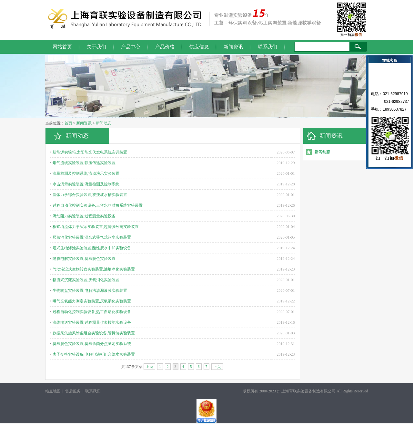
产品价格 (165, 46)
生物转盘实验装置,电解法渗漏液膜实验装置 (90, 290)
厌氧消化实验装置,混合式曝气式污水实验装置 (92, 237)
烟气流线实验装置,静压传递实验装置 (84, 163)
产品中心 (130, 46)
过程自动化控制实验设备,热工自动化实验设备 (92, 312)
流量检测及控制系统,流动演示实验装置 (86, 173)
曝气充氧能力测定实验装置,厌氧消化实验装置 (92, 301)
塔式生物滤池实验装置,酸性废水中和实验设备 (92, 248)
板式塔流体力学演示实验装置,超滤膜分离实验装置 (96, 226)
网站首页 (62, 46)
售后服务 (73, 391)
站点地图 (53, 391)
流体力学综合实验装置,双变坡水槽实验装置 (90, 194)
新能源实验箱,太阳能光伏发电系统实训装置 (90, 152)
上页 (149, 366)
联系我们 (267, 46)
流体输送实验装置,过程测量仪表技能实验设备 (92, 322)
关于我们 (96, 46)
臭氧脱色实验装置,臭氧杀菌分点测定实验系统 (92, 343)
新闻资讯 (233, 46)
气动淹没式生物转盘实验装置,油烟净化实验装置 (94, 269)
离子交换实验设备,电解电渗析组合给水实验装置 (94, 354)
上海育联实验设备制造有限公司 (308, 391)
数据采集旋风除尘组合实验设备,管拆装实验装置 (94, 333)
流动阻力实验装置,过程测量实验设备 (84, 216)
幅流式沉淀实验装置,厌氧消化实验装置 (86, 280)
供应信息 (199, 46)
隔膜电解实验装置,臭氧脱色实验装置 (84, 258)
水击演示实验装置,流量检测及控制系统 (86, 184)
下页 (217, 366)
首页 (68, 123)
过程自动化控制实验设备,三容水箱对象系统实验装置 (98, 205)
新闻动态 (103, 123)
